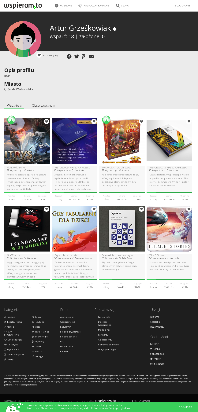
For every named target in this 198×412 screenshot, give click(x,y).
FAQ (62, 341)
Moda (36, 326)
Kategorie (63, 6)
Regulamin (65, 326)
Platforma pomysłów (108, 344)
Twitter (155, 358)
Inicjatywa (11, 344)
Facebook (157, 353)
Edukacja (38, 321)
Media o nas (104, 329)
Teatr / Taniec (40, 331)
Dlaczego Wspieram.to (104, 323)
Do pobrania (66, 346)
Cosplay (37, 316)
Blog (154, 344)
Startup (37, 351)
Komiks (9, 326)
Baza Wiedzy (157, 326)
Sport (36, 346)
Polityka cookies (68, 336)
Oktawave (141, 401)
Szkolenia (155, 321)
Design (9, 359)
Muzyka (9, 316)
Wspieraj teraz (67, 321)
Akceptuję (185, 406)
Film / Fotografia (14, 354)
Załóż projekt (66, 316)
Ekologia (37, 356)
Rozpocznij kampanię (93, 6)
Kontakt (64, 351)
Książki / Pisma (13, 321)
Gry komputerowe (11, 333)
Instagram (157, 363)
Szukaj (122, 6)
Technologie (40, 336)
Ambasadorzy (105, 339)
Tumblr (155, 349)
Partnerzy (103, 334)
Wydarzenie (11, 349)
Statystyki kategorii (107, 349)
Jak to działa (104, 316)
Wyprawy (38, 341)
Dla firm (154, 316)
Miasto (12, 83)
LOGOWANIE (182, 5)
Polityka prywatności (70, 331)
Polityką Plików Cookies (111, 405)
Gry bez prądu (13, 339)
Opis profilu (19, 70)
